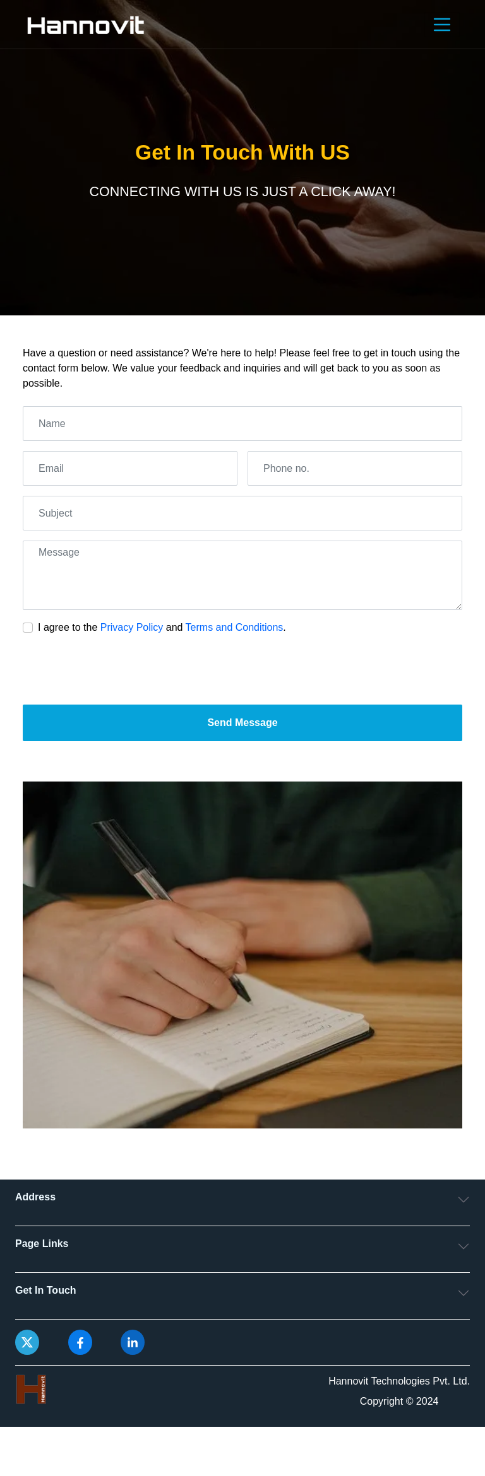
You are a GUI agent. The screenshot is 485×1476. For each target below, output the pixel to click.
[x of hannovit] (27, 1342)
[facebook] (80, 1342)
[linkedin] (132, 1342)
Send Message (242, 722)
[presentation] (119, 669)
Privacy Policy (132, 627)
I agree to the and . (162, 627)
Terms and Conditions (235, 627)
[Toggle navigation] (442, 24)
